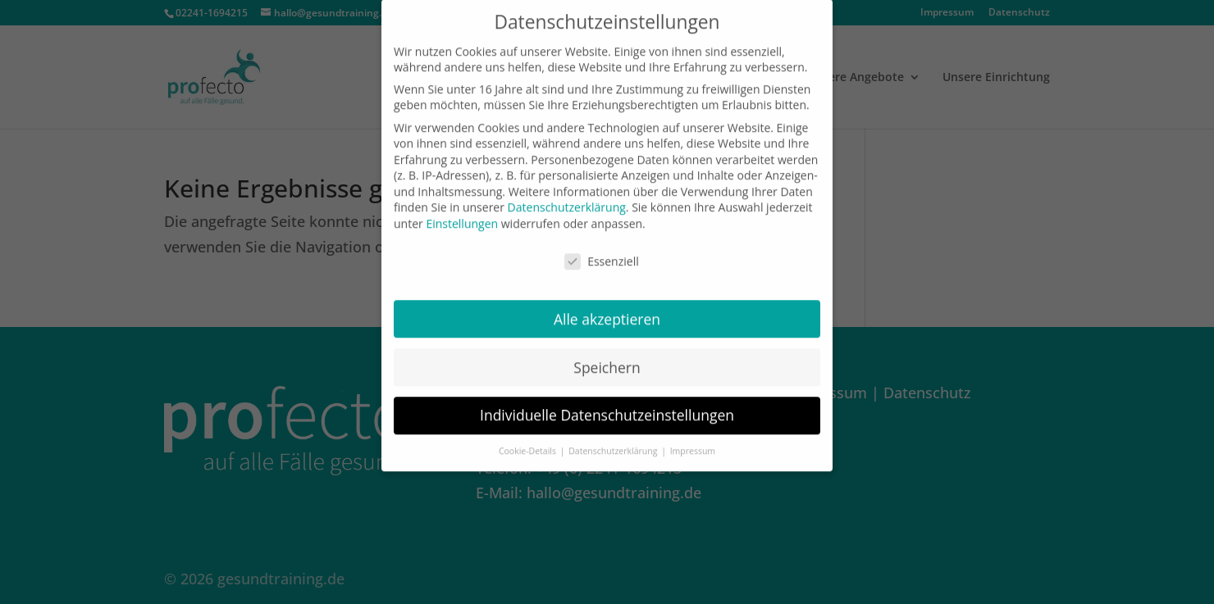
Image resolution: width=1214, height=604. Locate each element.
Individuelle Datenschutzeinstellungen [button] (607, 410)
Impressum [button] (692, 446)
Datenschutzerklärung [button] (613, 446)
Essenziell (601, 255)
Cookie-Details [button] (529, 446)
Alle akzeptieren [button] (607, 313)
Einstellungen (462, 217)
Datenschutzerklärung (567, 202)
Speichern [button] (606, 361)
